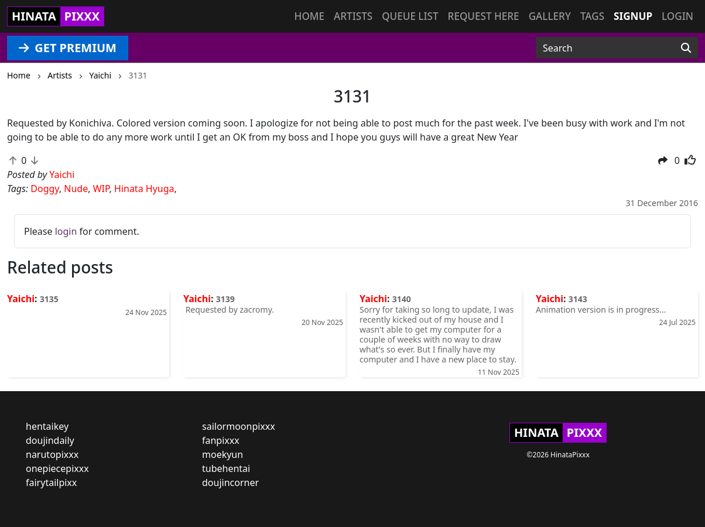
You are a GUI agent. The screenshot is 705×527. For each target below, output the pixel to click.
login (66, 231)
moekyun (222, 454)
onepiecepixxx (57, 468)
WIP (101, 188)
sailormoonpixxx (238, 426)
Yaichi (21, 298)
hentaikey (47, 426)
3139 (225, 298)
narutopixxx (52, 454)
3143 (578, 298)
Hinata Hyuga (144, 188)
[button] (663, 160)
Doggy (44, 188)
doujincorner (230, 482)
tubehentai (226, 468)
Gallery (550, 16)
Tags (592, 16)
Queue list (410, 16)
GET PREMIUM (68, 48)
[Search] (686, 48)
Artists (353, 16)
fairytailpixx (51, 482)
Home (309, 16)
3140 (401, 298)
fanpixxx (220, 440)
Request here (483, 16)
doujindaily (50, 440)
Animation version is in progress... (601, 309)
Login (677, 16)
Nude (76, 188)
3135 (49, 298)
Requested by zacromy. (228, 309)
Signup (633, 16)
